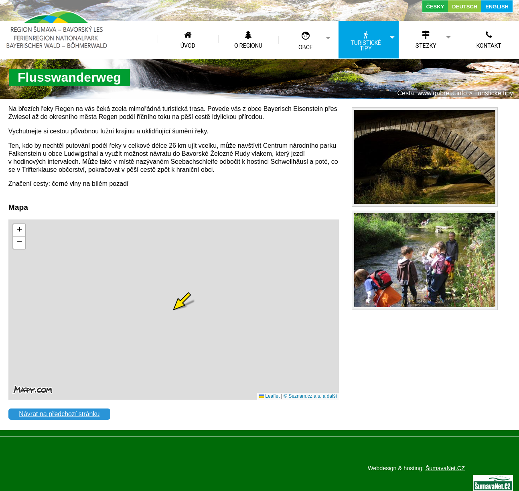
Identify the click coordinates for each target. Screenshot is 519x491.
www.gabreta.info (442, 93)
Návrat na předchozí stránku (59, 414)
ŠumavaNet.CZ (445, 468)
